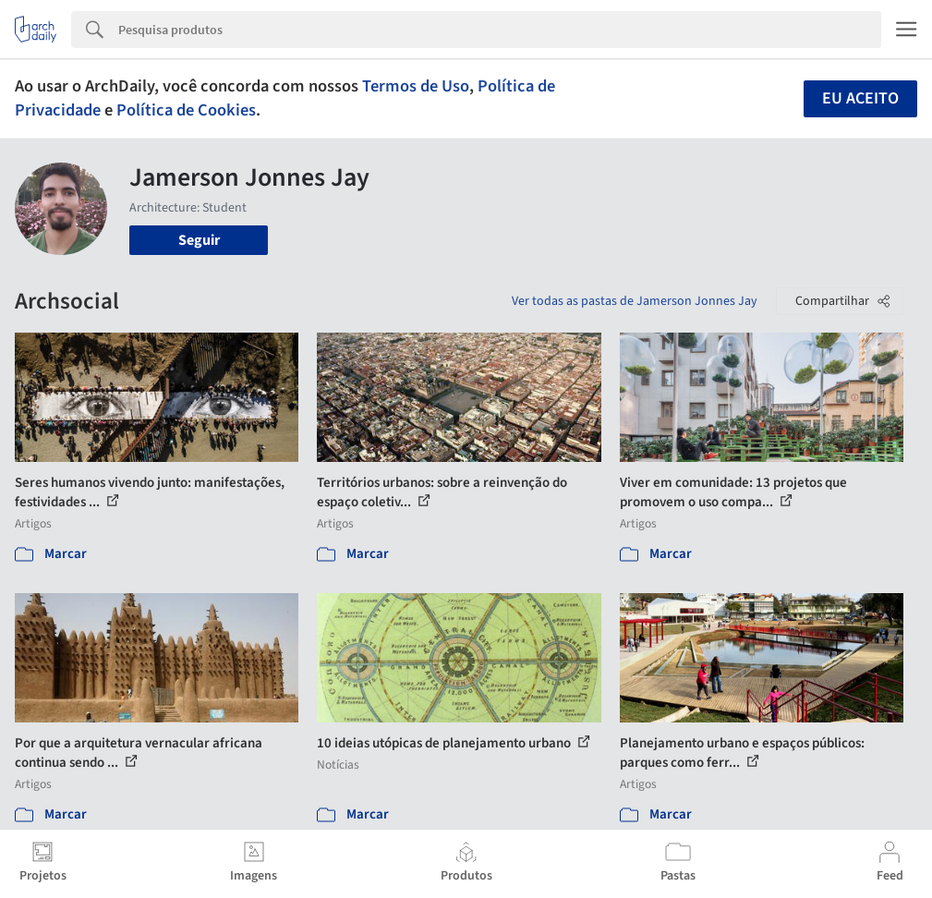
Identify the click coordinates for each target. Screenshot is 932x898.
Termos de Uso (415, 86)
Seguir (199, 240)
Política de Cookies (186, 110)
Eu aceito (860, 98)
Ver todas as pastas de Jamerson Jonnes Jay (634, 301)
